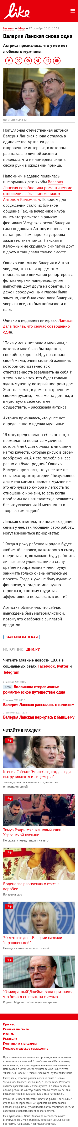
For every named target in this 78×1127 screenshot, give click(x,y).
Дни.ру (33, 649)
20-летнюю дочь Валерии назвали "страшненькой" (32, 940)
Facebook (46, 666)
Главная (8, 28)
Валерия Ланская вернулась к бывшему (38, 717)
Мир (21, 28)
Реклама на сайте (16, 1029)
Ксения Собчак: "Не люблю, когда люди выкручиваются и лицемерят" (37, 774)
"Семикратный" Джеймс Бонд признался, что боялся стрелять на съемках (38, 994)
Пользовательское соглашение (25, 1048)
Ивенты (8, 1034)
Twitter (62, 666)
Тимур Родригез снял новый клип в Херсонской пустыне (33, 832)
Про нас (9, 1024)
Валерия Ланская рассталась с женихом (38, 704)
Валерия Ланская (21, 637)
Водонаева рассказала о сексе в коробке (31, 886)
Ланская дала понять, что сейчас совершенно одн (38, 326)
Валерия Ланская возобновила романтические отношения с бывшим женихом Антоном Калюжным (37, 190)
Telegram (11, 672)
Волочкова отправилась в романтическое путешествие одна (34, 689)
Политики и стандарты (20, 1043)
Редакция (10, 1038)
